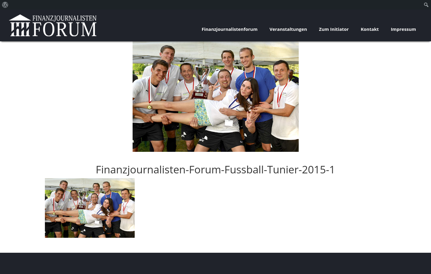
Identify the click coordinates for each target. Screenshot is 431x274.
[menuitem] (5, 5)
